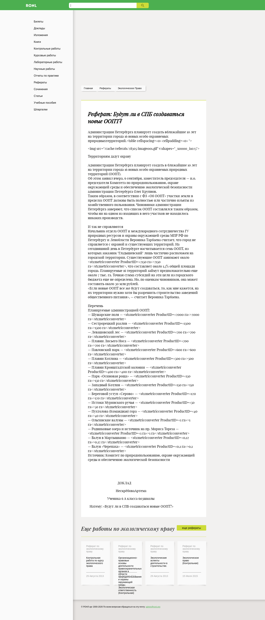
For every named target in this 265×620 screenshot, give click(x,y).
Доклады (39, 28)
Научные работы (44, 68)
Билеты (38, 21)
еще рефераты (191, 528)
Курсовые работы (45, 55)
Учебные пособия (45, 102)
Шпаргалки (40, 109)
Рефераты (40, 82)
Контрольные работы (47, 48)
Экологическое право (130, 88)
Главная (88, 88)
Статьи (38, 96)
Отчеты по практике (46, 75)
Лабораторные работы (48, 62)
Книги (37, 41)
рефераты (105, 88)
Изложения (41, 35)
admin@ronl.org (153, 607)
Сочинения (41, 89)
